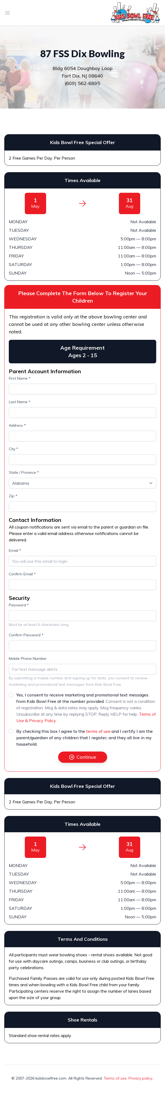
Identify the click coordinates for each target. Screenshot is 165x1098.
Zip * (13, 496)
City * (13, 448)
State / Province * (24, 472)
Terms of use (115, 1078)
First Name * (19, 378)
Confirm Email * (22, 574)
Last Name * (19, 401)
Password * (19, 605)
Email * (15, 550)
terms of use (98, 731)
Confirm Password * (26, 635)
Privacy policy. (140, 1078)
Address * (17, 425)
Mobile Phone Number (28, 658)
